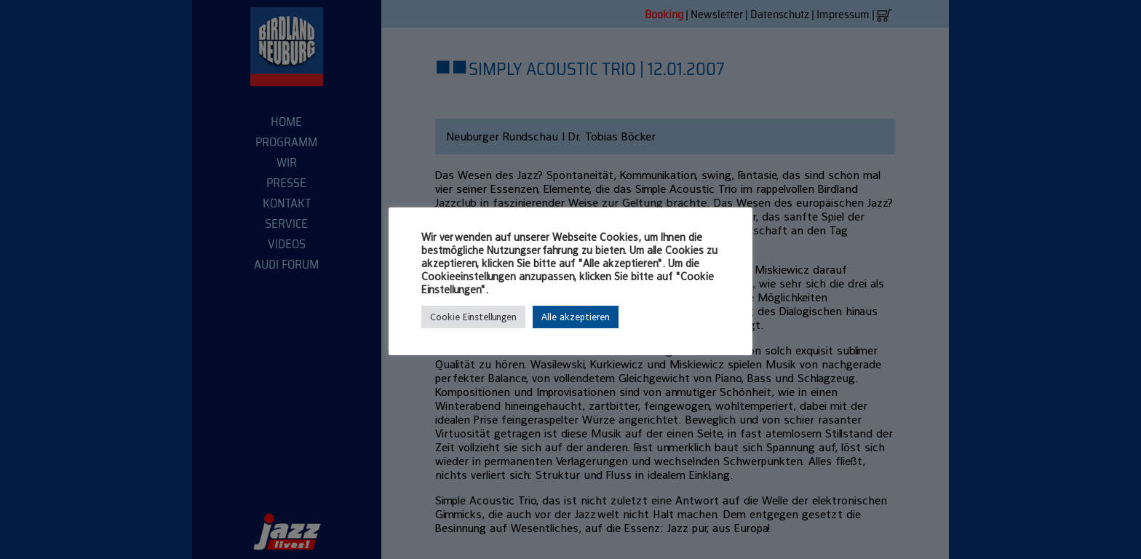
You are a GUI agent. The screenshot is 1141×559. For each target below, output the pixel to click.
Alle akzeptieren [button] (575, 317)
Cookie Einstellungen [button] (473, 317)
